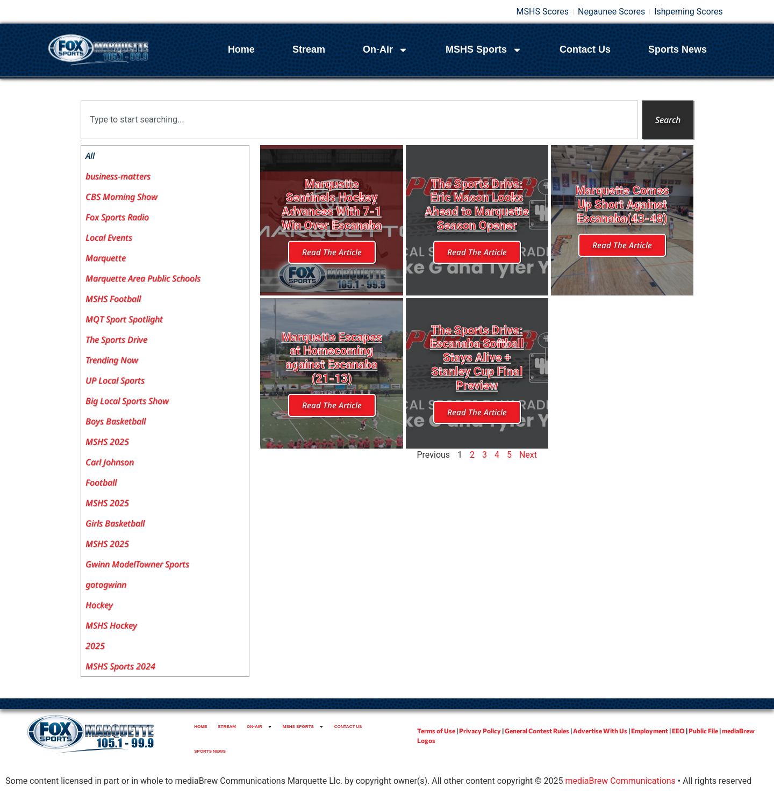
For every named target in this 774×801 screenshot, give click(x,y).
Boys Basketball (115, 421)
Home (241, 50)
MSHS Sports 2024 (120, 666)
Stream (308, 50)
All (90, 156)
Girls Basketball (115, 523)
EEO (678, 730)
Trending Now (111, 360)
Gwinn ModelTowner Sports (137, 564)
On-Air (385, 50)
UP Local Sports (115, 380)
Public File (703, 730)
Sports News (677, 50)
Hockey (99, 605)
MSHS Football (113, 299)
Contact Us (585, 50)
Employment (649, 730)
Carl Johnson (109, 462)
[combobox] (359, 119)
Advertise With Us (600, 730)
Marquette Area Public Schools (142, 278)
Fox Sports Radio (117, 217)
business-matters (117, 176)
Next (528, 455)
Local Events (108, 237)
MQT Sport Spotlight (124, 319)
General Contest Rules (537, 730)
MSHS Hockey (111, 625)
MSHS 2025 (107, 442)
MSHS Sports (484, 50)
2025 (95, 646)
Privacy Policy (480, 730)
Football (101, 482)
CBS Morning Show (121, 197)
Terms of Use (436, 730)
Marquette (105, 258)
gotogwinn (105, 584)
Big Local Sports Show (127, 401)
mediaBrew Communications (620, 781)
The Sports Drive (116, 339)
